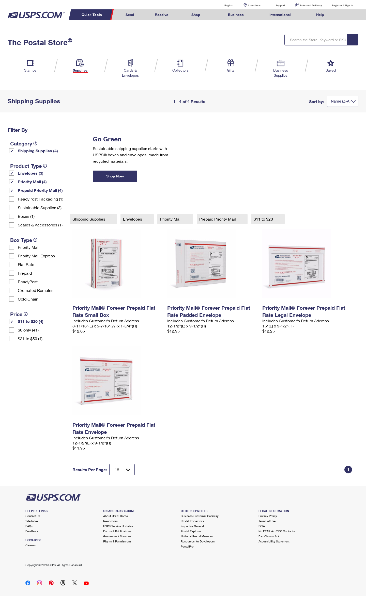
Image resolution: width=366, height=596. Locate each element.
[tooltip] (35, 143)
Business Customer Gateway (200, 516)
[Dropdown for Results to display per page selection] (122, 469)
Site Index (31, 521)
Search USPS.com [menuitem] (344, 14)
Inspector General (192, 526)
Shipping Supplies (89, 219)
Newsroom (110, 521)
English (223, 5)
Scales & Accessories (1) (40, 224)
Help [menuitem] (320, 14)
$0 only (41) (28, 329)
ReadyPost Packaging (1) (40, 198)
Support (280, 5)
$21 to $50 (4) (30, 338)
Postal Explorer (191, 531)
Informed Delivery (311, 5)
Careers (30, 545)
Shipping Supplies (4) (38, 150)
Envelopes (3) (30, 173)
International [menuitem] (280, 14)
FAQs (29, 526)
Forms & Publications (117, 531)
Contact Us (32, 516)
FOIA (261, 526)
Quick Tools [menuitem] (92, 14)
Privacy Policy (267, 516)
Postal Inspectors (192, 521)
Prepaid (25, 273)
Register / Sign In (342, 5)
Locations (254, 5)
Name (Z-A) (340, 101)
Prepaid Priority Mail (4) (40, 190)
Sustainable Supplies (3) (40, 207)
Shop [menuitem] (195, 14)
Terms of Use (267, 521)
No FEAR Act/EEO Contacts (276, 531)
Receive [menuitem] (161, 14)
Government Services (117, 536)
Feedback (31, 531)
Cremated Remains (35, 290)
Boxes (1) (26, 216)
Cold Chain (28, 298)
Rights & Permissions (117, 541)
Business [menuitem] (236, 14)
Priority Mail (28, 247)
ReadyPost (28, 281)
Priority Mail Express (36, 255)
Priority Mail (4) (32, 181)
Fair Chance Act (268, 536)
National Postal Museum (197, 536)
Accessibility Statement (273, 541)
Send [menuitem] (130, 14)
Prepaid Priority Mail (218, 219)
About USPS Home (115, 516)
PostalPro (187, 546)
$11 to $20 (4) (30, 321)
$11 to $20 (264, 219)
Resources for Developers (198, 541)
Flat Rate (26, 264)
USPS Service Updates (118, 526)
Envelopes (133, 219)
